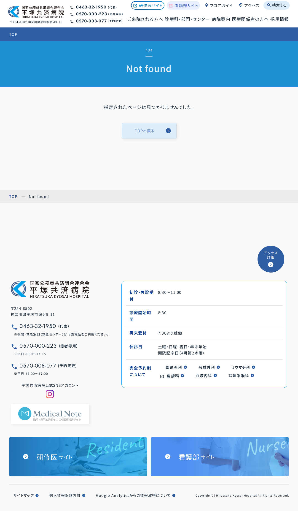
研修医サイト (151, 5)
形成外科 (207, 367)
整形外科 (174, 367)
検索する (277, 5)
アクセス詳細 (271, 255)
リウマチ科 (240, 367)
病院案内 (221, 19)
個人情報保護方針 (65, 495)
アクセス (249, 5)
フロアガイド (218, 5)
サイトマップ (23, 495)
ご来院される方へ (145, 19)
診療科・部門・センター (187, 19)
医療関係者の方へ (250, 19)
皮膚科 (173, 376)
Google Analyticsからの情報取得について (133, 495)
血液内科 (204, 375)
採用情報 (279, 19)
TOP (13, 34)
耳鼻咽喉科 (238, 375)
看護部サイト (186, 5)
